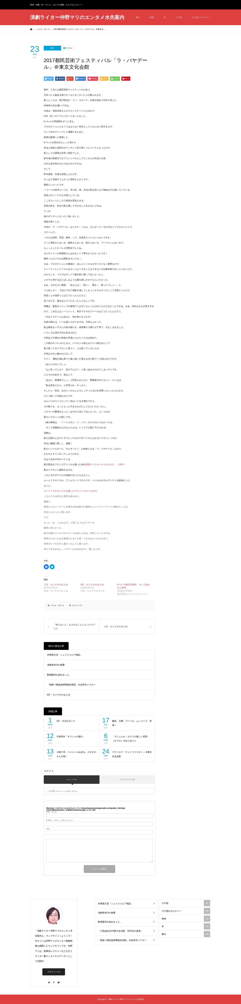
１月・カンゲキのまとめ (56, 584)
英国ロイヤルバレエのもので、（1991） (106, 464)
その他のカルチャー (201, 17)
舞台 (138, 17)
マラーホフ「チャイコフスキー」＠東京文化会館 (132, 754)
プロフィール (53, 972)
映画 (152, 17)
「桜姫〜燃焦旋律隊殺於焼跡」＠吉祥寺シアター (71, 684)
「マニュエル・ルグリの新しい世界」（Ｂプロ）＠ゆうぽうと (131, 738)
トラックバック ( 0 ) (127, 779)
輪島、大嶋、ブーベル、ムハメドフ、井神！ (132, 723)
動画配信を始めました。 (59, 674)
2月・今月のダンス (66, 721)
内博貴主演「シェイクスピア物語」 (64, 655)
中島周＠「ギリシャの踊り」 (71, 736)
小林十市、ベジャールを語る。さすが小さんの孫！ (76, 754)
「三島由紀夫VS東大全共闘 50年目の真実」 (120, 931)
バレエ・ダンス (57, 605)
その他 (178, 17)
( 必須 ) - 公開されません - (60, 820)
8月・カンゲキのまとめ (92, 584)
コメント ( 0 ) (71, 779)
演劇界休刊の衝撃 (56, 665)
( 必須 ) (51, 812)
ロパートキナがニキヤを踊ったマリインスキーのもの (70, 491)
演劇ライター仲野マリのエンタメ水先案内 (77, 17)
